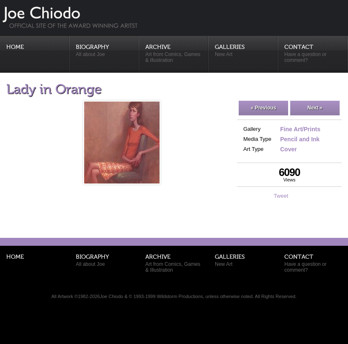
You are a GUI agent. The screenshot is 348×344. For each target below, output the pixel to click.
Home (15, 47)
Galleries (243, 50)
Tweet (281, 196)
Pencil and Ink (300, 139)
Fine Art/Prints (300, 129)
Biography (104, 50)
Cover (288, 149)
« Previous (263, 108)
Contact (312, 53)
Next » (314, 108)
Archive (173, 53)
